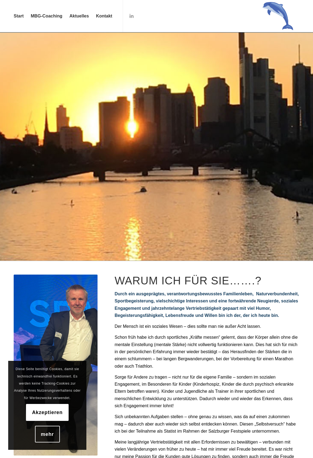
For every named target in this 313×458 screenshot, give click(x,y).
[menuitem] (18, 16)
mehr (47, 434)
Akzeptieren (47, 412)
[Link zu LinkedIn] (131, 16)
